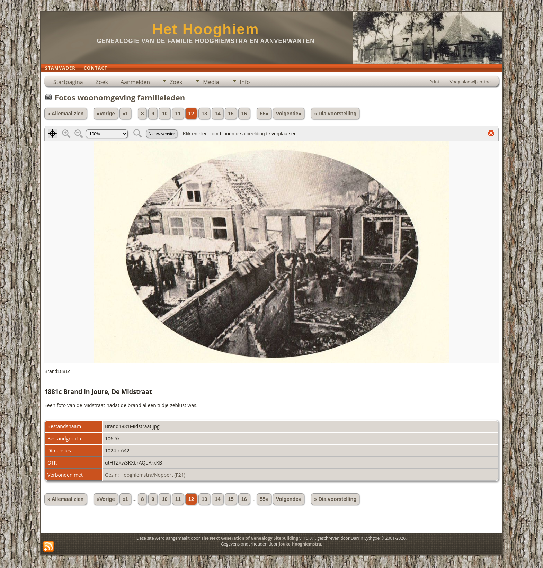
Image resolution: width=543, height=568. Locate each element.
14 (217, 113)
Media (211, 82)
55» (264, 113)
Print (434, 82)
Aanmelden (135, 82)
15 (230, 113)
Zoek (102, 82)
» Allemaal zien (65, 113)
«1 (125, 113)
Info (245, 82)
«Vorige (106, 113)
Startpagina (68, 82)
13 (204, 113)
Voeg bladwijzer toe (470, 82)
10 (164, 113)
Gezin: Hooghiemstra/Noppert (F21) (145, 474)
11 (178, 113)
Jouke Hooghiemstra (300, 544)
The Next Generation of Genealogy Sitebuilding (249, 538)
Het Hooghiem (205, 29)
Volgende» (288, 113)
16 (244, 113)
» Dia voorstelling (335, 113)
